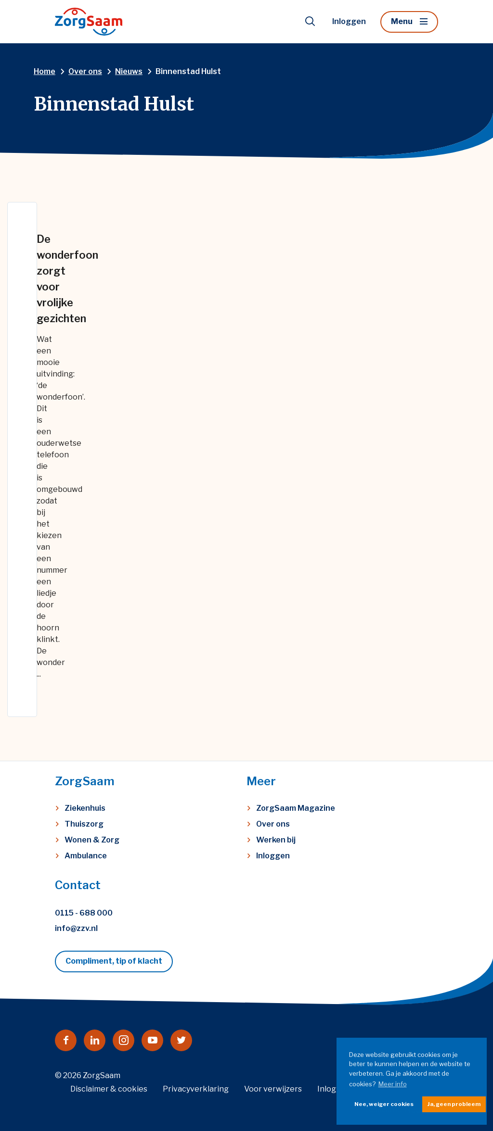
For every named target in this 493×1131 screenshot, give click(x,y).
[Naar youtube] (152, 1040)
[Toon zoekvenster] (310, 21)
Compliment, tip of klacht (113, 961)
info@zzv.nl (76, 928)
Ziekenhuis (85, 808)
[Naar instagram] (123, 1040)
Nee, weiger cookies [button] (384, 1104)
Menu (402, 21)
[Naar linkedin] (94, 1040)
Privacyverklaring (196, 1088)
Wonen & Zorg (92, 839)
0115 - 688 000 (84, 912)
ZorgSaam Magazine (295, 808)
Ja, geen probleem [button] (454, 1104)
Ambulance (86, 855)
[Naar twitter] (181, 1040)
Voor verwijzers (273, 1088)
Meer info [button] (392, 1084)
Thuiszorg (84, 824)
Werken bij (276, 839)
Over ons (273, 824)
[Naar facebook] (66, 1040)
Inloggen (349, 21)
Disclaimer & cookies (108, 1088)
